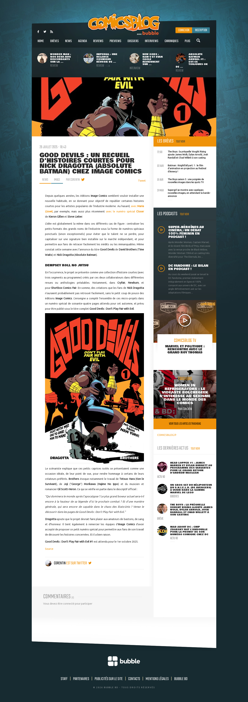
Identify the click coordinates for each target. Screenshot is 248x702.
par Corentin (73, 179)
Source (49, 548)
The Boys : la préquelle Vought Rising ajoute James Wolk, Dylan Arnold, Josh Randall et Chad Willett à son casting (182, 154)
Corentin (55, 563)
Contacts (134, 679)
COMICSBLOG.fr (166, 434)
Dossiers (133, 43)
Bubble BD (180, 679)
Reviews (98, 43)
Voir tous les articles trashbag (185, 423)
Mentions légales (157, 679)
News (68, 43)
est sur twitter (79, 563)
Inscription (201, 30)
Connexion (183, 30)
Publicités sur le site (109, 679)
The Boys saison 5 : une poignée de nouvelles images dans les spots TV (180, 180)
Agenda (82, 43)
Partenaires (81, 679)
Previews (115, 43)
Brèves (54, 43)
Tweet (142, 180)
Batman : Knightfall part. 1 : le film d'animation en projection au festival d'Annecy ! (181, 168)
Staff (64, 679)
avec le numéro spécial (125, 211)
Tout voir (180, 141)
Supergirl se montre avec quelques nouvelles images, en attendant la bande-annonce (183, 192)
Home (41, 43)
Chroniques (171, 43)
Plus (187, 43)
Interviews (151, 43)
